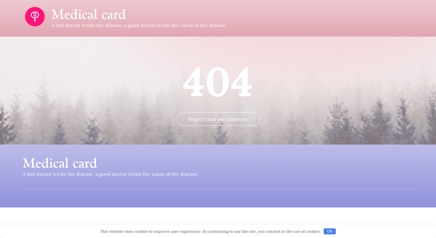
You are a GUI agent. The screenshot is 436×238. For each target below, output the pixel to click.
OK (330, 231)
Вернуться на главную (218, 149)
